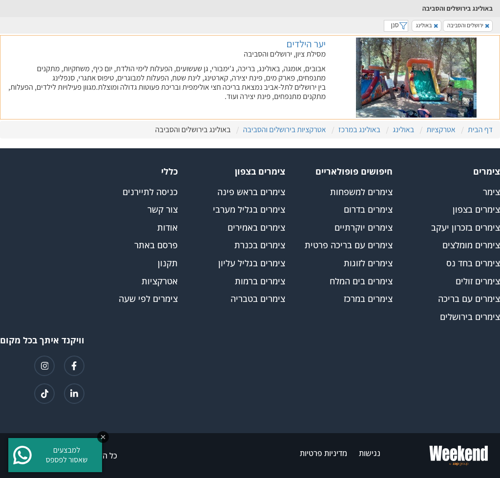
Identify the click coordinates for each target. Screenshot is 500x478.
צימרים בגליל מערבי (249, 209)
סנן (396, 24)
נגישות (369, 453)
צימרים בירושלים (470, 317)
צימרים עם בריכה (469, 299)
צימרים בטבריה (257, 299)
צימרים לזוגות (368, 263)
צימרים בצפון (476, 209)
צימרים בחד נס (473, 263)
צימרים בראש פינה (251, 192)
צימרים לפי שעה (148, 299)
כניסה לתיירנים (150, 192)
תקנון (168, 263)
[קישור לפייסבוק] (74, 366)
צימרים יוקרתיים (363, 227)
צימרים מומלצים (471, 245)
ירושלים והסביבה (468, 25)
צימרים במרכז (368, 299)
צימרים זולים (478, 281)
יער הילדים (306, 44)
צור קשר (162, 209)
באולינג (427, 25)
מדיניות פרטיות (323, 453)
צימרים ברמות (260, 281)
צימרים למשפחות (361, 192)
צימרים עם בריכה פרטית (349, 245)
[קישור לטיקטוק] (44, 393)
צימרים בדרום (368, 209)
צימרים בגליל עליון (251, 263)
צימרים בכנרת (259, 245)
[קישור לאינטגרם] (44, 366)
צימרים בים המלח (361, 281)
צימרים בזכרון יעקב (465, 227)
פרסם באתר (156, 245)
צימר (491, 192)
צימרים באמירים (256, 227)
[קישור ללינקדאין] (74, 393)
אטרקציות (160, 281)
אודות (167, 227)
